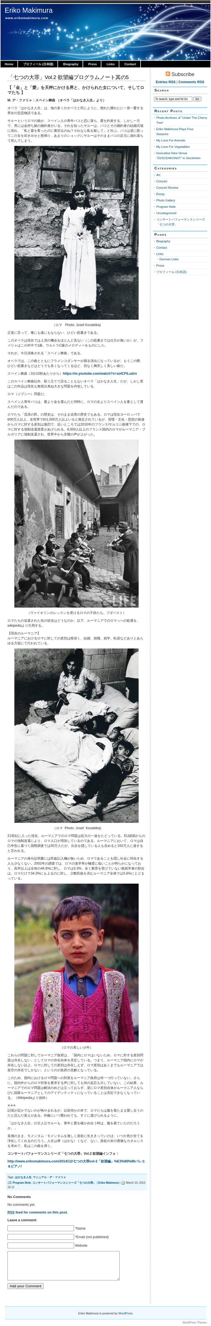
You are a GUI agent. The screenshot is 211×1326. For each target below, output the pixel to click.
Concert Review (167, 187)
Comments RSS (191, 82)
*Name (80, 1228)
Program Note (22, 1182)
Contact (130, 64)
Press (92, 64)
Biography (71, 64)
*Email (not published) (92, 1237)
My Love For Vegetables (173, 146)
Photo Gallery (165, 200)
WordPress (125, 1313)
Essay (160, 194)
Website (81, 1246)
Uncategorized (166, 213)
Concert (161, 181)
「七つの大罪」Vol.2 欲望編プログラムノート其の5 (68, 77)
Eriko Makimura (28, 10)
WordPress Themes (195, 1322)
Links (111, 64)
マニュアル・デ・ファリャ (49, 1177)
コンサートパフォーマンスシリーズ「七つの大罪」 (64, 1182)
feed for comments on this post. (37, 1212)
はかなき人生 (23, 1177)
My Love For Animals (170, 140)
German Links (169, 259)
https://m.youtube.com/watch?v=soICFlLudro (100, 374)
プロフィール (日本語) (38, 64)
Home (9, 64)
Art (158, 175)
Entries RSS (165, 82)
